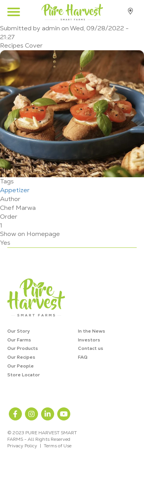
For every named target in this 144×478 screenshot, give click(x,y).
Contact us (90, 348)
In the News (91, 331)
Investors (89, 340)
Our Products (22, 348)
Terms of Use (57, 446)
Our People (20, 366)
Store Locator (130, 11)
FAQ (83, 357)
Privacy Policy (22, 446)
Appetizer (15, 190)
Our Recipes (21, 357)
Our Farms (19, 340)
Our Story (18, 331)
